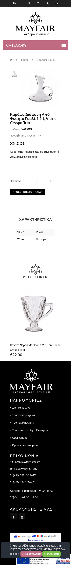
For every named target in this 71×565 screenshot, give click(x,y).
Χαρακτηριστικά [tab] (35, 219)
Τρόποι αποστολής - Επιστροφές (31, 430)
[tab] (14, 73)
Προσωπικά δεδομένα (25, 445)
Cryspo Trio (34, 135)
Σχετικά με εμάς (21, 407)
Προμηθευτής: (18, 135)
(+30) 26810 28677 (24, 475)
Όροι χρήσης (19, 437)
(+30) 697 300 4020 (24, 482)
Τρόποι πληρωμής (23, 422)
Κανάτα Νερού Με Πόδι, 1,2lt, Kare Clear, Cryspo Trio (35, 347)
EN (14, 3)
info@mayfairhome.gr (27, 461)
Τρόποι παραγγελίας (24, 415)
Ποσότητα (15, 180)
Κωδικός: (15, 129)
